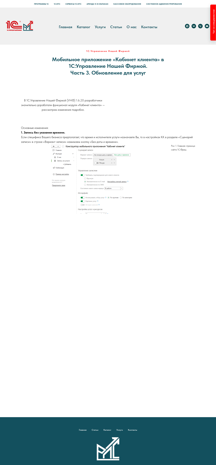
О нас (132, 27)
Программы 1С (41, 4)
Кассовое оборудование (127, 4)
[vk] (194, 26)
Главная (65, 27)
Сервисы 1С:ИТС (73, 4)
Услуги (100, 27)
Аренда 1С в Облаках (97, 4)
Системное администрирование (164, 4)
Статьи (116, 27)
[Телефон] (200, 26)
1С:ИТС (57, 4)
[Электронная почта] (207, 26)
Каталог (83, 27)
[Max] (187, 26)
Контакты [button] (149, 27)
